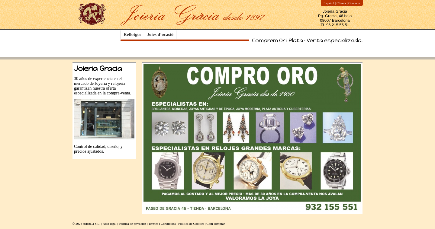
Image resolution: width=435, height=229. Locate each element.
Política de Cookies (191, 223)
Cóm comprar (215, 223)
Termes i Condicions (162, 223)
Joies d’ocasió (160, 34)
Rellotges (132, 34)
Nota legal (110, 223)
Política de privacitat (132, 223)
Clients (341, 3)
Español (329, 3)
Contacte (354, 3)
